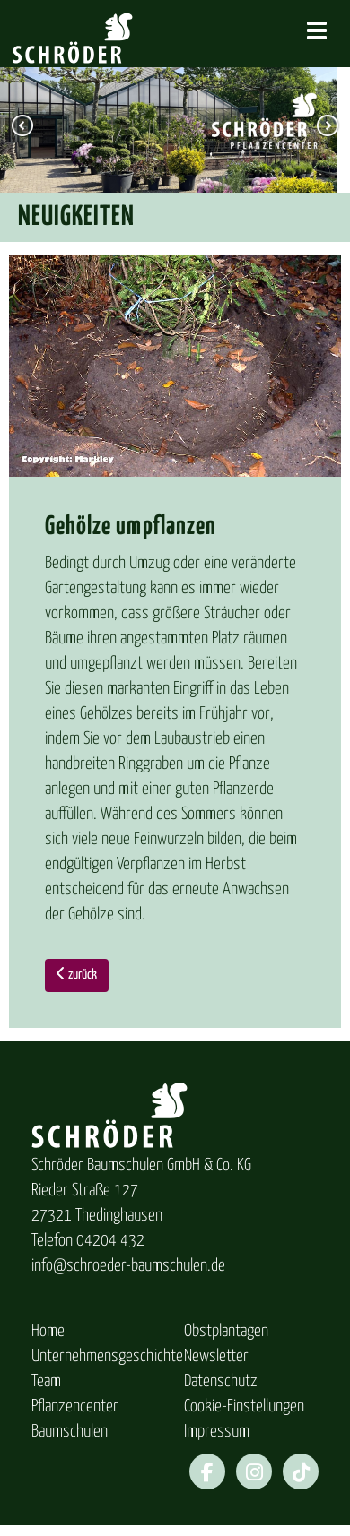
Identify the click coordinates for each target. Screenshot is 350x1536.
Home (48, 1331)
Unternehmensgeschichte (107, 1356)
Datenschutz (221, 1381)
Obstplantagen (226, 1331)
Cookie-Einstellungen (244, 1406)
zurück (77, 973)
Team (46, 1381)
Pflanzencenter (74, 1406)
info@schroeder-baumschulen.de (128, 1265)
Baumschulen (69, 1431)
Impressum (216, 1431)
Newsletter (216, 1356)
